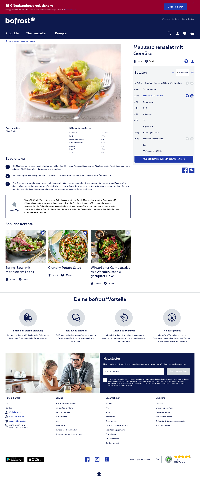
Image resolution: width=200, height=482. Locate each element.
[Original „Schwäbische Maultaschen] (192, 83)
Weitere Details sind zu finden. (120, 385)
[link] (34, 21)
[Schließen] (193, 3)
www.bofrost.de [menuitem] (15, 416)
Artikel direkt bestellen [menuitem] (65, 403)
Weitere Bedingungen (70, 9)
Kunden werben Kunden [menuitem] (66, 430)
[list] (100, 326)
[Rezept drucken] (192, 61)
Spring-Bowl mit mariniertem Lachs (20, 270)
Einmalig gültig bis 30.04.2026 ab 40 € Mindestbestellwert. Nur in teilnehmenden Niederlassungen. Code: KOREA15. (35, 9)
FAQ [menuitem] (7, 403)
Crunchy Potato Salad (64, 268)
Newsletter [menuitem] (60, 425)
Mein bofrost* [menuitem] (14, 412)
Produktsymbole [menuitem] (163, 425)
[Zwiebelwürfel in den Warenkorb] (192, 96)
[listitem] (68, 168)
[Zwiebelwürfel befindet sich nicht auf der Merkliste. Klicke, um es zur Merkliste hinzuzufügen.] (187, 95)
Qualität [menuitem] (159, 403)
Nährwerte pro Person (80, 128)
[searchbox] (76, 33)
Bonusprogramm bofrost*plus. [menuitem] (69, 434)
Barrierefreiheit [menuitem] (112, 443)
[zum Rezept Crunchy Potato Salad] (68, 246)
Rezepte (24, 41)
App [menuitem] (57, 421)
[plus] (192, 72)
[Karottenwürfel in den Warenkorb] (192, 138)
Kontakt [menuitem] (9, 408)
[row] (100, 133)
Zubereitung (15, 158)
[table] (164, 118)
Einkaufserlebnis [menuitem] (163, 412)
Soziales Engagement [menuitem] (115, 430)
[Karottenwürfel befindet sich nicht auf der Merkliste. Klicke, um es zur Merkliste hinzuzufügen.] (187, 138)
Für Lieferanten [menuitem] (112, 439)
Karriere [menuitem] (175, 19)
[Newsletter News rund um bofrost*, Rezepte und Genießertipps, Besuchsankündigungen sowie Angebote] (147, 373)
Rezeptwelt (14, 41)
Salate (32, 41)
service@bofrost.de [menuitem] (16, 421)
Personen (183, 72)
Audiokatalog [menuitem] (61, 417)
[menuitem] (12, 35)
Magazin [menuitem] (166, 19)
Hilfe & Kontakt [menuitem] (187, 19)
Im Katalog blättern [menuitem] (64, 408)
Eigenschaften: (13, 128)
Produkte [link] (12, 33)
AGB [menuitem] (108, 412)
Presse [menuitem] (108, 408)
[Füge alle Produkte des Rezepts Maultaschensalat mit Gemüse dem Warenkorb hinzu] (163, 159)
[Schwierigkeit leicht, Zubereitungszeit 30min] (153, 61)
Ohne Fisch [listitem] (10, 131)
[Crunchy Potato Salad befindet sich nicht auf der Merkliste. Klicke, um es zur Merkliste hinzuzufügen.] (85, 232)
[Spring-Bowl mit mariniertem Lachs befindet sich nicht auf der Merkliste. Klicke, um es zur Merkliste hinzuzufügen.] (42, 232)
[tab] (177, 33)
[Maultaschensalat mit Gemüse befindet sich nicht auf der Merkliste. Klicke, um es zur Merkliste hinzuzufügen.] (186, 61)
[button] (175, 6)
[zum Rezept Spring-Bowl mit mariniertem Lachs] (25, 246)
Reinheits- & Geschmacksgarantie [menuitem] (171, 421)
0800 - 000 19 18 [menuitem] (16, 425)
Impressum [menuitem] (110, 417)
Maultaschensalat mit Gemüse (158, 50)
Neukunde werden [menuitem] (164, 417)
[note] (25, 279)
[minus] (173, 72)
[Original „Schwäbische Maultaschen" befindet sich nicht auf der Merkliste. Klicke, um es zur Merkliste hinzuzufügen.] (187, 83)
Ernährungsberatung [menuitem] (164, 408)
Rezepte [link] (60, 33)
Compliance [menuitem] (111, 434)
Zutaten (140, 72)
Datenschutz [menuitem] (111, 421)
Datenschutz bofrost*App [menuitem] (117, 425)
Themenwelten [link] (36, 33)
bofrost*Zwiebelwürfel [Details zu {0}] (153, 96)
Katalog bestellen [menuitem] (63, 412)
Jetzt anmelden (178, 371)
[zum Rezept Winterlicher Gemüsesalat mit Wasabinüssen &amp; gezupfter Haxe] (111, 246)
